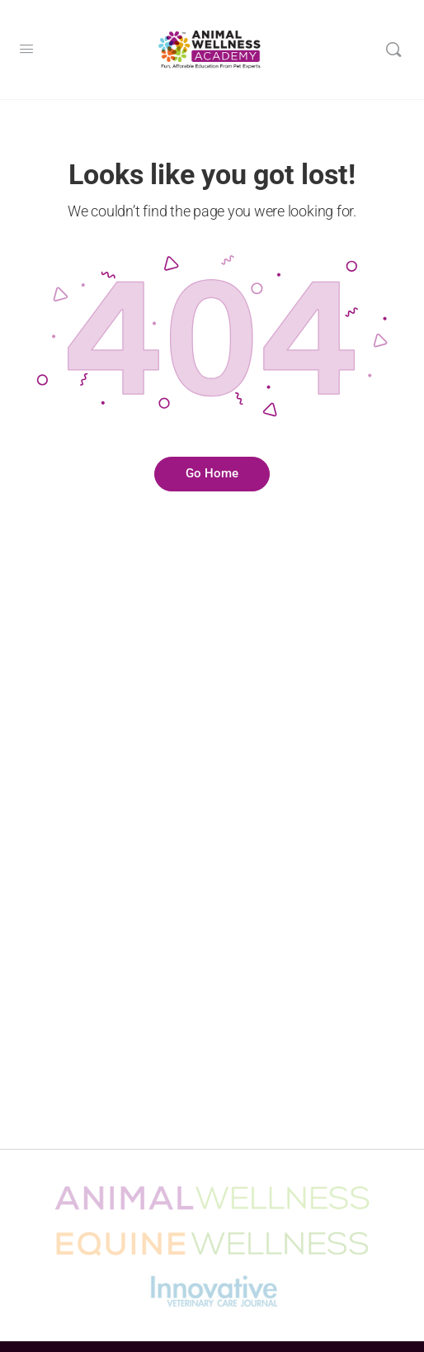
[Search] (393, 49)
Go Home (212, 473)
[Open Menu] (26, 49)
